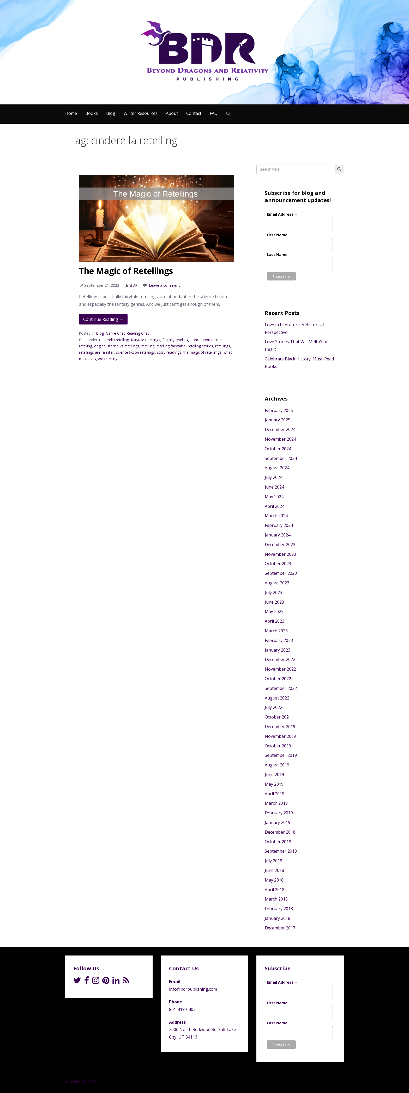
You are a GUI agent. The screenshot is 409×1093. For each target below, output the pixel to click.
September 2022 (281, 688)
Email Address (282, 214)
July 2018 (273, 861)
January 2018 (277, 918)
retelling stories (200, 345)
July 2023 (273, 592)
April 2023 (274, 621)
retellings (222, 345)
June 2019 (274, 774)
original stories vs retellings (116, 345)
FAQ (214, 113)
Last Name (277, 254)
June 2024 (274, 487)
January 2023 (277, 650)
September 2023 (281, 573)
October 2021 (278, 717)
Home (71, 113)
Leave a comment (164, 285)
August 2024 (277, 468)
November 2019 (280, 736)
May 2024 (274, 496)
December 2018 (280, 832)
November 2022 (280, 669)
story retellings (169, 352)
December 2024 (280, 429)
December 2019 (280, 726)
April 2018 (274, 889)
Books (91, 113)
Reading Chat (138, 333)
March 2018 (276, 899)
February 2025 (279, 410)
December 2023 (280, 544)
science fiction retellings (135, 352)
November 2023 (280, 554)
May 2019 (274, 784)
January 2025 (277, 420)
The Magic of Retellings (126, 270)
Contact (193, 113)
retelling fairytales (171, 345)
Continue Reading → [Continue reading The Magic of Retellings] (103, 319)
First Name (277, 234)
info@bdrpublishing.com (193, 989)
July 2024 (273, 477)
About (172, 113)
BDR (133, 285)
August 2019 (277, 765)
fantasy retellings (176, 339)
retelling (147, 345)
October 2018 (278, 842)
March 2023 (276, 631)
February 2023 (279, 640)
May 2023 (274, 611)
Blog (110, 113)
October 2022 (278, 679)
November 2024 (280, 439)
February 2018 (279, 908)
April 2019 (274, 794)
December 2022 (280, 659)
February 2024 (279, 525)
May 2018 (274, 880)
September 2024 (281, 458)
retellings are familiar (96, 352)
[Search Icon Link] (228, 113)
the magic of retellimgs (202, 352)
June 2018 (274, 870)
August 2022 (277, 698)
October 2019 (278, 746)
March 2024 (276, 516)
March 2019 (276, 803)
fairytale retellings (145, 339)
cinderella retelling (114, 339)
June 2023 (274, 602)
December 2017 (280, 928)
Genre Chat (115, 333)
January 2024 (277, 535)
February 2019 (279, 813)
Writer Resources (141, 113)
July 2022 (273, 707)
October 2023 (278, 563)
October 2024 (278, 449)
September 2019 (281, 755)
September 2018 (281, 851)
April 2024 (274, 506)
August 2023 (277, 583)
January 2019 (277, 822)
